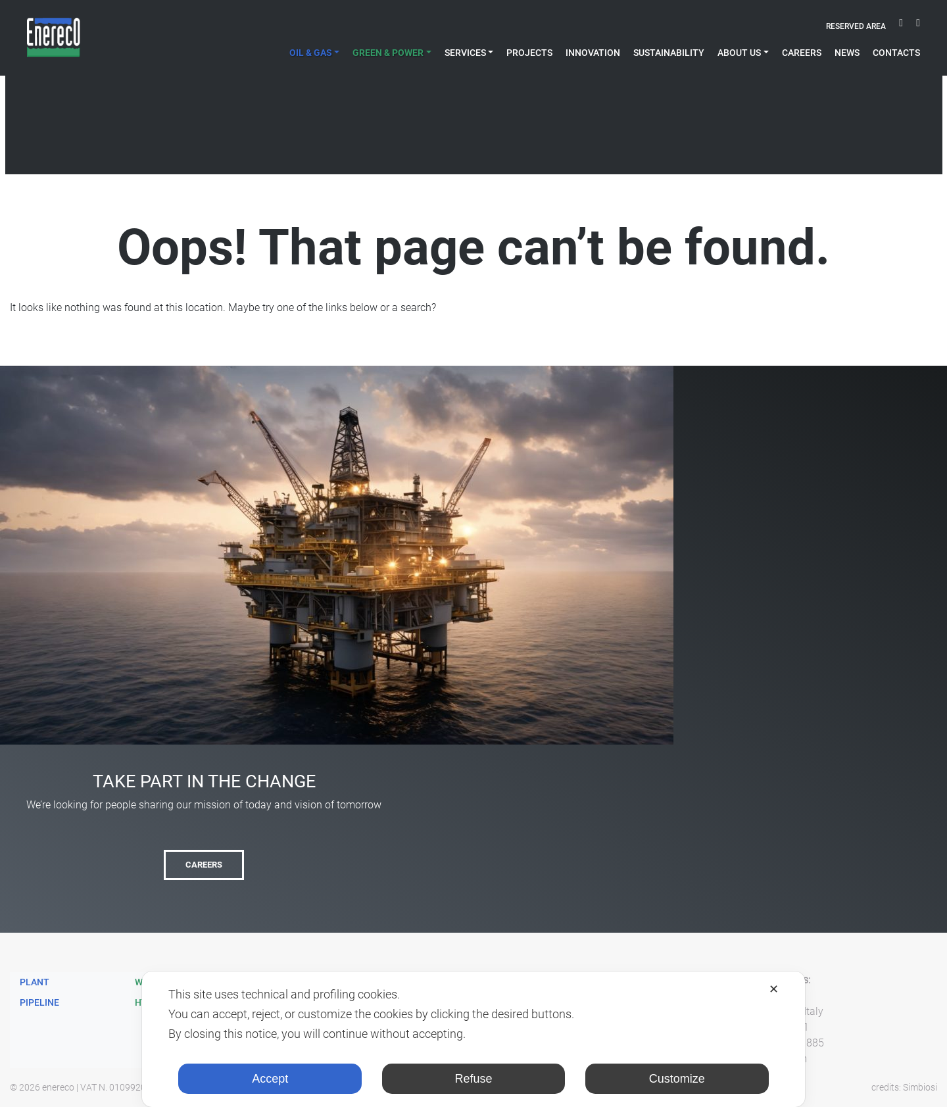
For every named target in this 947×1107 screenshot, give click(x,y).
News (847, 52)
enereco (58, 1087)
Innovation (593, 52)
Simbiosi (920, 1087)
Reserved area (856, 26)
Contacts (896, 52)
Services (465, 52)
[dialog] (473, 1039)
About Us (739, 52)
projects (529, 52)
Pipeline (39, 1002)
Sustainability (668, 52)
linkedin (918, 27)
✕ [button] (774, 989)
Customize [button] (677, 1078)
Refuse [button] (473, 1078)
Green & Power (388, 52)
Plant (34, 982)
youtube (901, 27)
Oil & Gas (310, 52)
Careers (801, 52)
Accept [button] (270, 1078)
